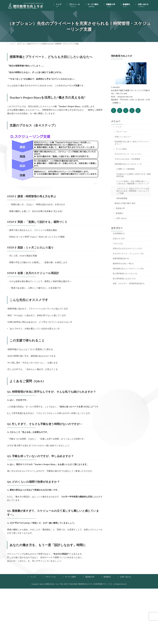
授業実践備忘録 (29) (121, 259)
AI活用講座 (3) (119, 233)
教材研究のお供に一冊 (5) (123, 264)
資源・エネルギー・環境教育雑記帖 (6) (128, 284)
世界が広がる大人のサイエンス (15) (127, 249)
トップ (117, 127)
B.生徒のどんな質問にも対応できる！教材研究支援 (133, 175)
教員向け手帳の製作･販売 (125, 203)
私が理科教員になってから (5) (125, 274)
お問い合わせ (120, 218)
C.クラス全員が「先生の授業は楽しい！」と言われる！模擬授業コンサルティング (133, 182)
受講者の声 (119, 208)
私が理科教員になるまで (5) (124, 278)
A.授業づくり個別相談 (125, 169)
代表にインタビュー (123, 137)
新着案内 (118, 213)
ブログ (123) (118, 243)
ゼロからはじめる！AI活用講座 (127, 159)
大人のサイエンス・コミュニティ (128, 154)
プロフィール (120, 132)
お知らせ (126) (118, 239)
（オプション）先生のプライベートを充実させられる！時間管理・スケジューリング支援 (132, 191)
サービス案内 (120, 149)
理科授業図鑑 (121, 198)
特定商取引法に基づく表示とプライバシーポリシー (132, 143)
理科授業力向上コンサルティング (128, 164)
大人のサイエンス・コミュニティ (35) (128, 253)
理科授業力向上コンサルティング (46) (128, 268)
